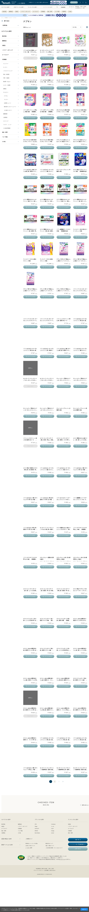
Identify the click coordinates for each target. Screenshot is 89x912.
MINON (36, 830)
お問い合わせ (45, 2)
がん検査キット (78, 7)
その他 (69, 11)
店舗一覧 (77, 839)
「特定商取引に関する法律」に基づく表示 (44, 868)
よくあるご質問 (38, 2)
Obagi (36, 826)
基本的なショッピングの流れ (32, 843)
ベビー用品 (57, 11)
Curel (52, 828)
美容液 (84, 6)
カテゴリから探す (6, 7)
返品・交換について (50, 845)
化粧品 (16, 11)
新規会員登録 (74, 2)
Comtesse (53, 824)
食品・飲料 (49, 11)
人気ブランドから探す (19, 7)
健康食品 (11, 11)
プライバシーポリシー (38, 870)
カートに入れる (48, 58)
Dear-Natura (37, 832)
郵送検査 (77, 6)
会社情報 (46, 870)
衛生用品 (4, 11)
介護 (83, 7)
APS (36, 824)
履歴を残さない (85, 805)
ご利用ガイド (31, 2)
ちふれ (52, 826)
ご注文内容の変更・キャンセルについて (54, 847)
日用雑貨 (43, 11)
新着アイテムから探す (7, 844)
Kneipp (52, 830)
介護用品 (64, 11)
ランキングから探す (33, 7)
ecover (52, 832)
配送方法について (49, 843)
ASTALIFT (37, 828)
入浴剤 (81, 6)
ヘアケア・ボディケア (25, 11)
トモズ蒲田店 (21, 3)
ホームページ (62, 859)
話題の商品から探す (6, 838)
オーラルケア (35, 11)
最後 (63, 781)
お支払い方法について (30, 845)
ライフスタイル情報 (77, 844)
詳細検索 (63, 7)
